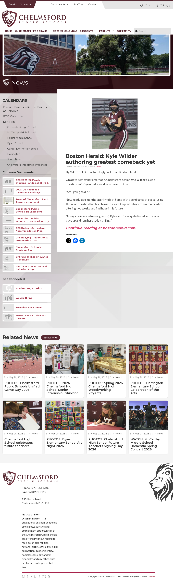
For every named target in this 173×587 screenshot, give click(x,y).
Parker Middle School (19, 137)
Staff (78, 4)
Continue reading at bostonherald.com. (101, 228)
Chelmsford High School (21, 127)
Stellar (152, 576)
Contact (92, 4)
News (98, 166)
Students (88, 31)
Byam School (15, 143)
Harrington (13, 154)
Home (8, 31)
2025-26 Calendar (65, 31)
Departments (60, 4)
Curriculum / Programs (33, 31)
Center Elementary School (23, 148)
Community (125, 31)
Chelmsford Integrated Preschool (27, 164)
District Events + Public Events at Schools (25, 109)
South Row (13, 159)
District (13, 4)
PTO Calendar (13, 116)
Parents (106, 31)
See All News (50, 337)
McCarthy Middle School (21, 132)
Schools (26, 4)
